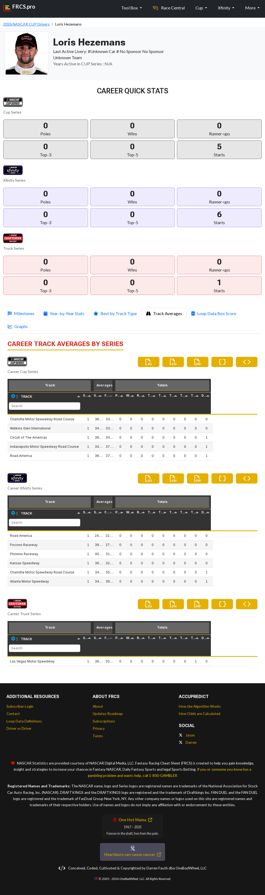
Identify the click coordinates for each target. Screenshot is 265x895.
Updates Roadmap (108, 713)
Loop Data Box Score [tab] (213, 313)
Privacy (99, 728)
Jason (187, 735)
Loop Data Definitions (24, 721)
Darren (188, 742)
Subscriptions (104, 721)
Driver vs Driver (19, 728)
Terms (98, 736)
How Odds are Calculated (199, 713)
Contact (13, 713)
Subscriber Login (19, 706)
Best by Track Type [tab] (115, 313)
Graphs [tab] (18, 326)
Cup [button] (200, 7)
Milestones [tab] (21, 313)
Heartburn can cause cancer (132, 854)
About (98, 706)
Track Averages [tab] (164, 313)
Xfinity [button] (224, 7)
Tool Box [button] (130, 7)
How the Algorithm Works (200, 706)
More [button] (250, 7)
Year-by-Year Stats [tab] (64, 313)
